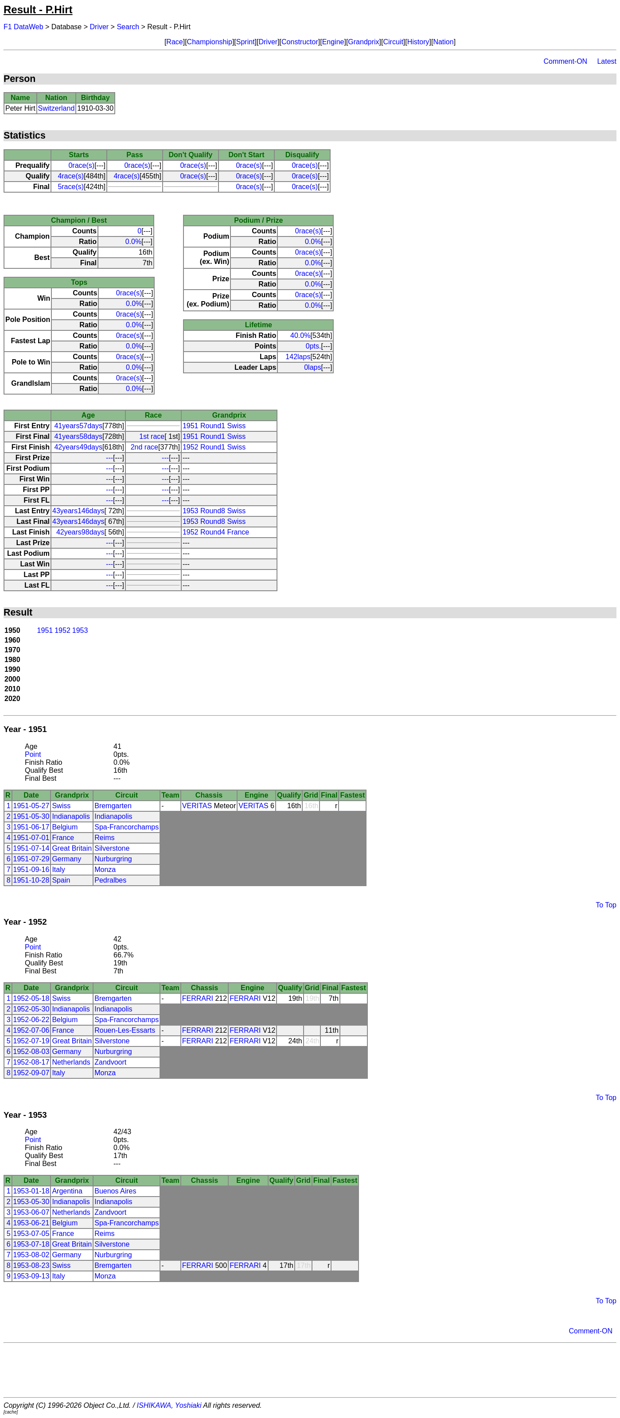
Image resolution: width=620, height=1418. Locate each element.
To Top (606, 905)
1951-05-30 (31, 816)
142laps (297, 356)
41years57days (78, 426)
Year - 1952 (25, 921)
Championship (209, 42)
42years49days (78, 447)
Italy (58, 869)
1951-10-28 (31, 880)
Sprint (245, 42)
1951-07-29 (31, 859)
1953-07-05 (31, 1233)
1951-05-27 (31, 806)
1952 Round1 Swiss (214, 447)
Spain (61, 880)
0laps (312, 367)
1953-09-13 (31, 1276)
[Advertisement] (310, 1370)
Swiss (61, 806)
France (63, 837)
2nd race (144, 447)
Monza (105, 869)
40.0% (300, 335)
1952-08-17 (31, 1062)
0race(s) (81, 165)
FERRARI (197, 998)
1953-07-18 (31, 1244)
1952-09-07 (31, 1073)
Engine (333, 42)
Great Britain (72, 848)
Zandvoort (110, 1062)
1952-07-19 (31, 1041)
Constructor (299, 42)
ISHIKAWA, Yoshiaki (169, 1405)
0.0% (133, 241)
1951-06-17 (31, 827)
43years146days (78, 511)
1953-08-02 (31, 1255)
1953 (80, 630)
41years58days (78, 436)
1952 (62, 630)
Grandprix (363, 42)
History (418, 42)
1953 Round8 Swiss (214, 511)
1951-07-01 (31, 837)
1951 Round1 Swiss (214, 426)
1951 (45, 630)
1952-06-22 (31, 1019)
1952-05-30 (31, 1009)
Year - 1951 (25, 729)
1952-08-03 (31, 1051)
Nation (443, 42)
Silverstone (111, 848)
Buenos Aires (115, 1191)
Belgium (65, 827)
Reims (104, 837)
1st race (151, 436)
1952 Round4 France (216, 532)
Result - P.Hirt (38, 9)
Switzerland (56, 108)
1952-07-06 (31, 1030)
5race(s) (71, 186)
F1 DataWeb (23, 27)
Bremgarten (113, 806)
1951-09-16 (31, 869)
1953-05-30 (31, 1201)
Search (128, 27)
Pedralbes (110, 880)
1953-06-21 (31, 1223)
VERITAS (197, 806)
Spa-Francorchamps (126, 827)
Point (33, 754)
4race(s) (71, 176)
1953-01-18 (31, 1191)
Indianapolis (71, 816)
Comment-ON (565, 61)
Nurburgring (113, 859)
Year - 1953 (25, 1115)
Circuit (393, 42)
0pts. (313, 346)
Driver (99, 27)
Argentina (67, 1191)
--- (109, 457)
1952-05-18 (31, 998)
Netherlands (71, 1062)
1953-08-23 (31, 1265)
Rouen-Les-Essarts (124, 1030)
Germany (66, 859)
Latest (606, 61)
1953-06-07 (31, 1212)
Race (174, 42)
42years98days (80, 532)
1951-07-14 (31, 848)
